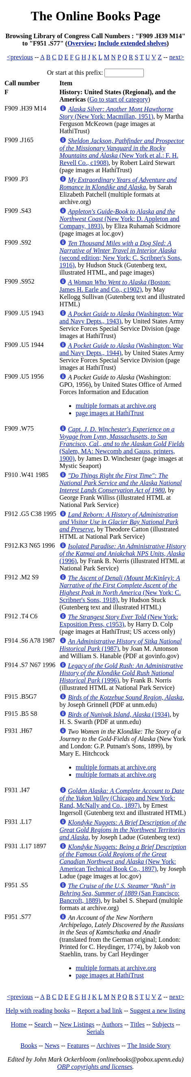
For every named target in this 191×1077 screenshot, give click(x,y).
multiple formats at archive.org (116, 405)
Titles (137, 1024)
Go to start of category (118, 99)
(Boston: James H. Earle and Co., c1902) (114, 286)
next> (176, 57)
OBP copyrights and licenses (94, 1066)
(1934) (118, 714)
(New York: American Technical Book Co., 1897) (122, 857)
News (52, 1045)
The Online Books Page (95, 16)
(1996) (122, 553)
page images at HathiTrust (110, 413)
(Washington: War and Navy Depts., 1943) (121, 317)
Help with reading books (38, 1010)
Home (19, 1024)
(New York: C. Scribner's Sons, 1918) (120, 588)
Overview (80, 43)
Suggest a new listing (157, 1010)
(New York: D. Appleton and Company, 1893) (119, 219)
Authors (112, 1024)
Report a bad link (99, 1010)
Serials (95, 1031)
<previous (20, 57)
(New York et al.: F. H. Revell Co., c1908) (121, 151)
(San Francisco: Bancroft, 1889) (119, 893)
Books (28, 1045)
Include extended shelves (132, 43)
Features (78, 1045)
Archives (108, 1045)
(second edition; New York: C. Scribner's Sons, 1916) (120, 254)
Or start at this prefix (74, 72)
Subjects (163, 1024)
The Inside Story (149, 1045)
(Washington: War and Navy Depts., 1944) (121, 349)
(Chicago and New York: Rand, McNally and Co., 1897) (121, 798)
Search (43, 1024)
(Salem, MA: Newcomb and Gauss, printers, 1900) (121, 444)
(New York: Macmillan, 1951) (116, 113)
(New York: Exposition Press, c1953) (118, 620)
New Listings (77, 1024)
